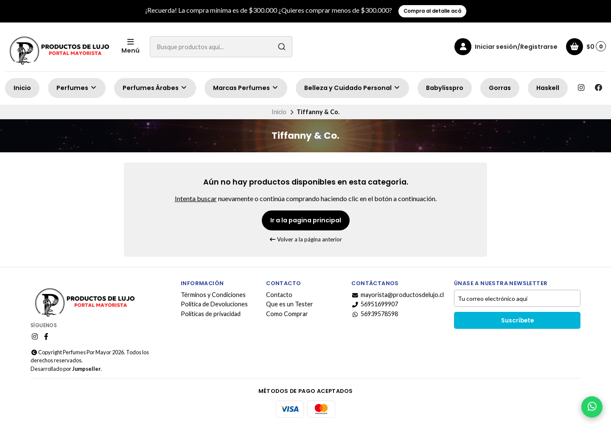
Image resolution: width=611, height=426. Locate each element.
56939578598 (374, 314)
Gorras (500, 88)
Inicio (22, 88)
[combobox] (221, 46)
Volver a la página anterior (305, 239)
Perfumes (76, 88)
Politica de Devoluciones (214, 304)
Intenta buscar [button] (196, 198)
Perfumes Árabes (155, 88)
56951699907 (374, 304)
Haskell (547, 88)
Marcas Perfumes (246, 88)
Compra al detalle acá (432, 11)
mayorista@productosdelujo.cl (397, 295)
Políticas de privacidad (211, 314)
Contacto (279, 295)
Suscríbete (517, 321)
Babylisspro (444, 88)
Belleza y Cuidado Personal (352, 88)
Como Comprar (287, 314)
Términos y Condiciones (213, 295)
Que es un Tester (289, 304)
